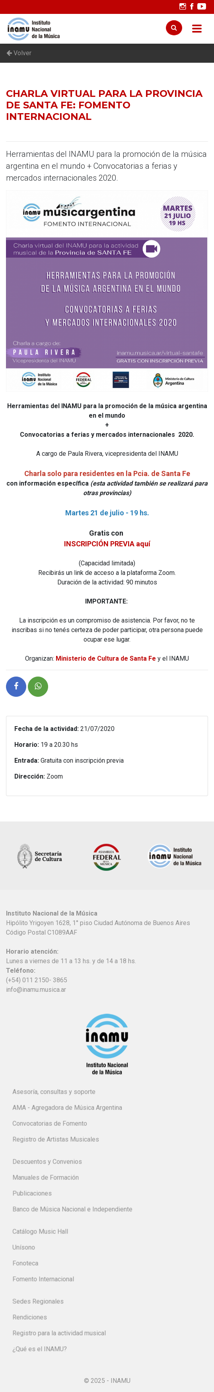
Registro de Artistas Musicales (56, 1140)
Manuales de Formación (46, 1178)
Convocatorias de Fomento (50, 1124)
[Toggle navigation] (196, 29)
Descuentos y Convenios (47, 1162)
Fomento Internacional (43, 1280)
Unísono (24, 1248)
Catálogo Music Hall (40, 1232)
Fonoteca (26, 1264)
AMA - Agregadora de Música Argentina (67, 1108)
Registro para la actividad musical (59, 1334)
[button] (16, 687)
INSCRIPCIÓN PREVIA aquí (107, 544)
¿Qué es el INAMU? (40, 1349)
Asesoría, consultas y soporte (54, 1093)
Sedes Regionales (38, 1302)
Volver (18, 53)
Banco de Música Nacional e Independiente (72, 1210)
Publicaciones (32, 1194)
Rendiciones (30, 1318)
